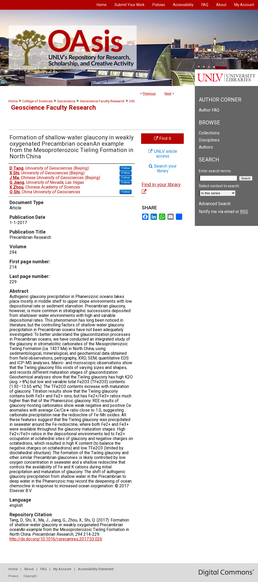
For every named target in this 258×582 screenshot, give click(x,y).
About (29, 569)
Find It (162, 138)
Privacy (13, 576)
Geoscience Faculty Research (102, 101)
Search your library (163, 168)
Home (13, 101)
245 (132, 101)
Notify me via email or (223, 211)
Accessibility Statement (96, 569)
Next (168, 93)
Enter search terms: (215, 171)
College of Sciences (37, 101)
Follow (125, 168)
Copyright (30, 576)
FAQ (43, 569)
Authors (206, 147)
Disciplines (209, 140)
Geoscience (66, 101)
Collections (209, 132)
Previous (149, 93)
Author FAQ (209, 110)
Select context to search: (219, 186)
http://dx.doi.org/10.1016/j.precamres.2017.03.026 (55, 539)
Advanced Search (215, 203)
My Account (62, 569)
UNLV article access (162, 153)
